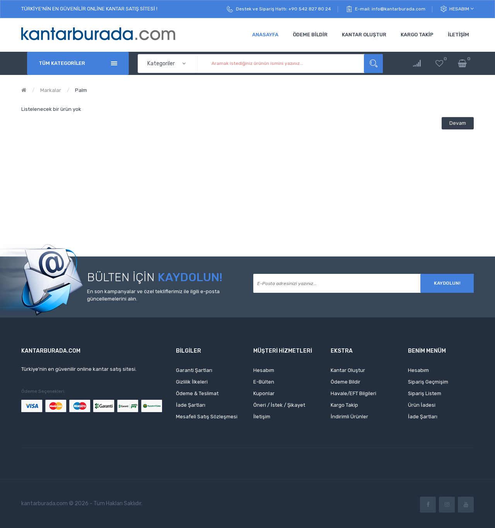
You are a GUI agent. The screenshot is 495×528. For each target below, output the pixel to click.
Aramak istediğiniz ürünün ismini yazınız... (373, 63)
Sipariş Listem (424, 393)
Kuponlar (264, 393)
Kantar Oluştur (348, 370)
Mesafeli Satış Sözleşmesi (206, 416)
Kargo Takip (344, 405)
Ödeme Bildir (345, 382)
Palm (81, 90)
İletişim (261, 416)
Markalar (50, 90)
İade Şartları (190, 405)
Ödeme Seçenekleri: (43, 391)
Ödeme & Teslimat (197, 393)
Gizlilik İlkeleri (192, 382)
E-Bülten (263, 382)
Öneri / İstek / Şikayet (279, 405)
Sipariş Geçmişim (428, 382)
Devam (457, 123)
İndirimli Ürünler (349, 416)
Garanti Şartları (194, 370)
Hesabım (461, 9)
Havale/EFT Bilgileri (353, 393)
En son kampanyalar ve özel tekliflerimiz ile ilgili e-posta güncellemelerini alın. (153, 295)
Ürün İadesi (421, 405)
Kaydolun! (447, 283)
